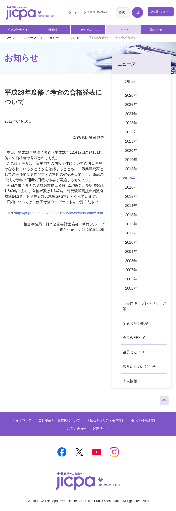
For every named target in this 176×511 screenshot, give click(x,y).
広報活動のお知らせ (139, 367)
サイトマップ (22, 420)
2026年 (131, 95)
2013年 (131, 215)
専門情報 (52, 29)
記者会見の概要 (135, 323)
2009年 (131, 252)
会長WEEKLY (134, 338)
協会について (158, 29)
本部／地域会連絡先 (97, 12)
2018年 (131, 169)
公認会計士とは (17, 29)
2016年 (131, 187)
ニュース (123, 29)
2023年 (131, 123)
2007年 (131, 270)
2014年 (131, 206)
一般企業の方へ (88, 29)
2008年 (131, 261)
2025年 (131, 105)
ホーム (9, 38)
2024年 (131, 114)
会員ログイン (160, 11)
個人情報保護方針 (144, 420)
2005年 (131, 279)
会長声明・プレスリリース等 (145, 306)
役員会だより (134, 352)
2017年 (74, 38)
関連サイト (101, 428)
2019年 (131, 160)
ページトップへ (164, 399)
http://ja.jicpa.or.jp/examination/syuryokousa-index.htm (59, 213)
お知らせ (52, 38)
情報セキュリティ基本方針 (105, 420)
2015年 (131, 196)
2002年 (131, 288)
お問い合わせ (76, 428)
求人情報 (130, 381)
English (76, 12)
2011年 (131, 233)
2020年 (131, 150)
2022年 (131, 132)
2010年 (131, 242)
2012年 (131, 224)
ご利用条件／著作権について (59, 420)
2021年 (131, 141)
